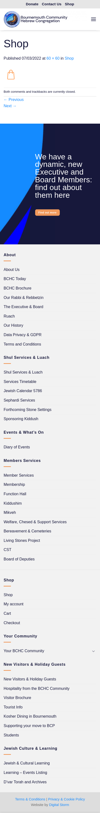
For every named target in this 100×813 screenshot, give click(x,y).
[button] (93, 19)
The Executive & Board (23, 307)
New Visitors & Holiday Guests (30, 679)
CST (7, 550)
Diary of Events (17, 447)
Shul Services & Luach (23, 372)
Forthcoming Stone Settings (27, 410)
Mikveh (10, 512)
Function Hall (15, 494)
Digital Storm (59, 805)
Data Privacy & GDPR (22, 335)
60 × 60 (53, 58)
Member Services (19, 475)
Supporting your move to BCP (29, 726)
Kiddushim (13, 503)
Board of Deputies (19, 559)
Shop (69, 58)
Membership (14, 484)
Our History (13, 325)
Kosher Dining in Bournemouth (30, 716)
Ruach (9, 316)
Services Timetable (20, 382)
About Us (12, 270)
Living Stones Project (22, 540)
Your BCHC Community (24, 651)
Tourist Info (13, 707)
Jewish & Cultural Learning (27, 763)
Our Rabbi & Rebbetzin (24, 298)
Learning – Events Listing (25, 773)
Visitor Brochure (17, 698)
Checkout (12, 623)
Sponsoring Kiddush (21, 419)
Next (10, 106)
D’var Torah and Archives (25, 782)
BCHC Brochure (17, 288)
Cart (7, 613)
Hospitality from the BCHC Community (36, 688)
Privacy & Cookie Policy (66, 799)
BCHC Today (15, 279)
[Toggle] (93, 651)
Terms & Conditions (30, 799)
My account (13, 604)
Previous (14, 100)
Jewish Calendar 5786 (23, 391)
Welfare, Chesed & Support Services (35, 522)
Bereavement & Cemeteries (27, 531)
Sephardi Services (19, 400)
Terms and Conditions (22, 344)
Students (11, 735)
